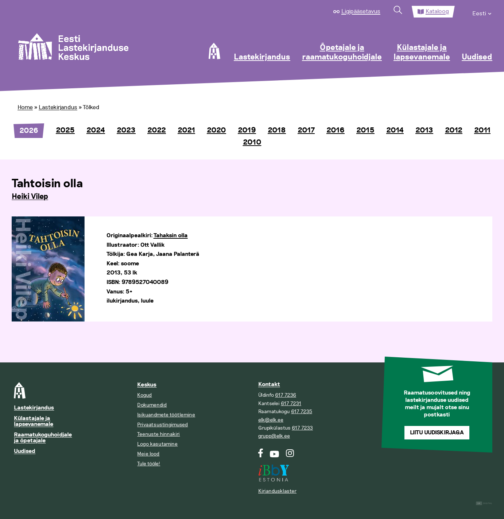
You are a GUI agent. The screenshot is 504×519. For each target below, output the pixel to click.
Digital (484, 503)
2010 (252, 142)
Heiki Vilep (30, 196)
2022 (156, 130)
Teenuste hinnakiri (158, 434)
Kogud (144, 395)
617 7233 (302, 428)
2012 (453, 130)
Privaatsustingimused (162, 425)
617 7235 (301, 411)
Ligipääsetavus (360, 11)
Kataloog (437, 11)
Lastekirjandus (262, 57)
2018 (277, 130)
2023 (126, 130)
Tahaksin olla (171, 235)
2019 (247, 130)
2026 (28, 130)
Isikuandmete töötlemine (166, 415)
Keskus (146, 385)
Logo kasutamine (157, 444)
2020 (216, 130)
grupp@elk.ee (274, 436)
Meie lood (148, 454)
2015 (365, 130)
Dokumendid (152, 405)
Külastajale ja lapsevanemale (421, 52)
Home (25, 107)
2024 (95, 130)
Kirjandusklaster (277, 491)
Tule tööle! (148, 464)
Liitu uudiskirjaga (437, 433)
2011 (482, 130)
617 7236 (285, 395)
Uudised (477, 57)
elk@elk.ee (270, 420)
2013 (424, 130)
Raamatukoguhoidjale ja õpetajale (43, 438)
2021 (186, 130)
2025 (65, 130)
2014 (395, 130)
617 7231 (291, 403)
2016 (335, 130)
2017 (306, 130)
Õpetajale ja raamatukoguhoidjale (342, 52)
